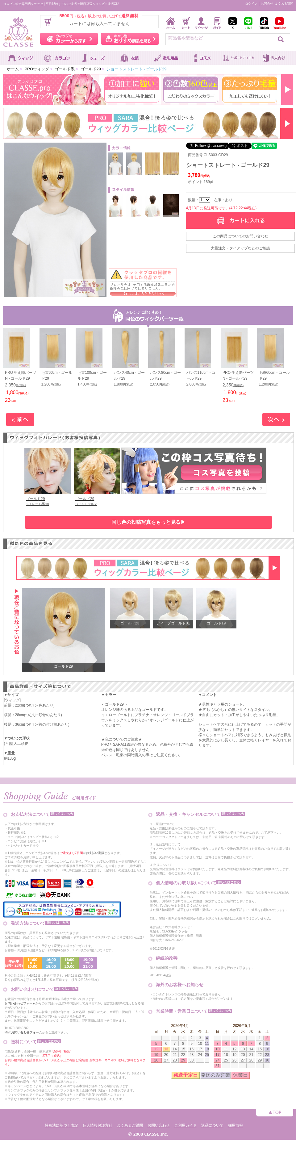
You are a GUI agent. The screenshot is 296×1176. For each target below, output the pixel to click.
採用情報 (235, 1125)
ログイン (251, 3)
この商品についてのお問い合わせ (240, 236)
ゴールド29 (91, 69)
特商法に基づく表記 (61, 1125)
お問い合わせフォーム (20, 1003)
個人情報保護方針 (97, 1125)
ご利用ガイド (185, 1125)
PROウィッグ (36, 69)
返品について (212, 1125)
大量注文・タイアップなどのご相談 (240, 248)
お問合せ (267, 3)
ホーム (13, 69)
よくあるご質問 (130, 1125)
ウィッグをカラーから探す (69, 39)
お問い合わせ (159, 1125)
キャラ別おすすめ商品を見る (130, 39)
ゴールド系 (65, 69)
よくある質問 (284, 3)
